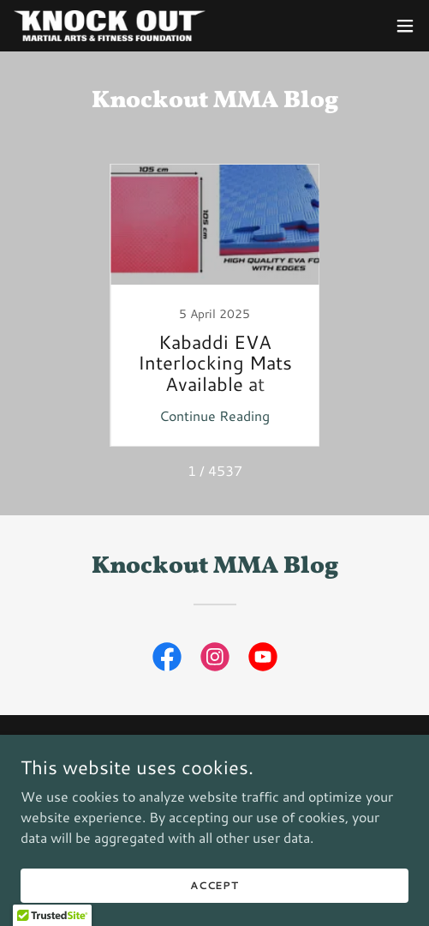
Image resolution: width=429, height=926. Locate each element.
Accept (214, 885)
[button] (405, 26)
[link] (110, 26)
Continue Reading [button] (214, 415)
